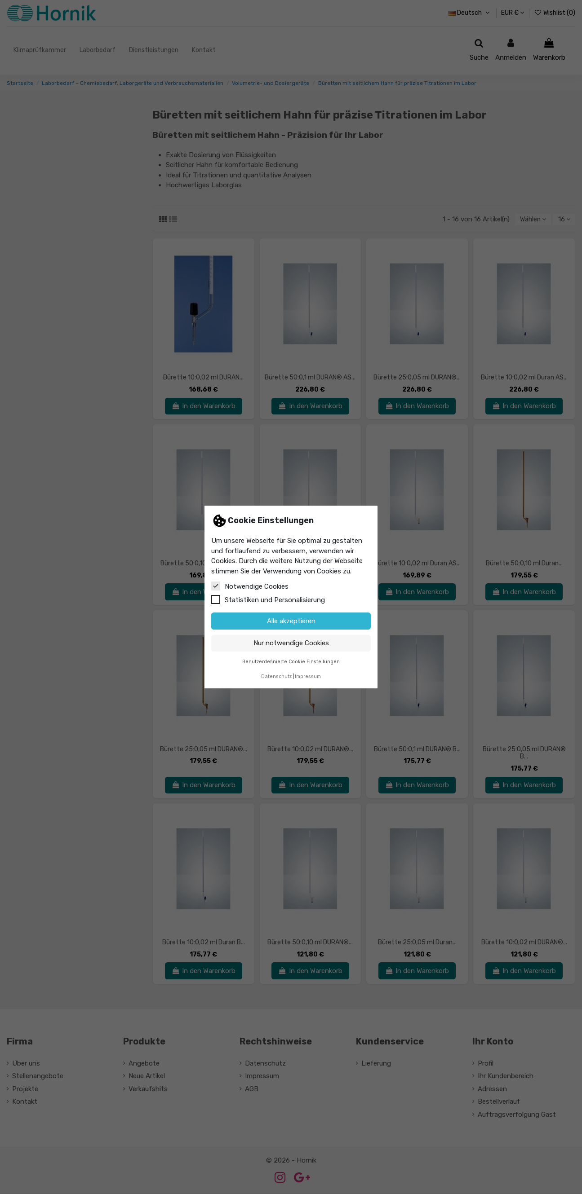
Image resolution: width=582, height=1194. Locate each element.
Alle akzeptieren (291, 621)
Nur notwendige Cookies (291, 643)
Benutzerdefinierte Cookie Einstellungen (291, 662)
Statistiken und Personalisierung (268, 599)
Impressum (308, 676)
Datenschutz (276, 676)
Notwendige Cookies (250, 586)
